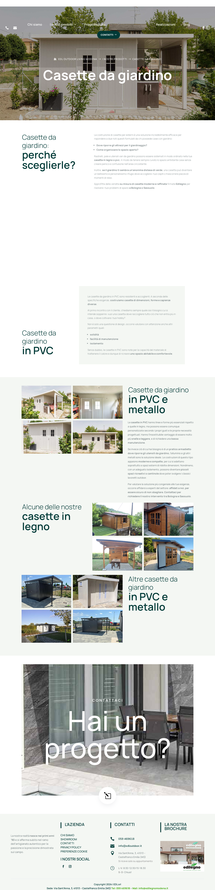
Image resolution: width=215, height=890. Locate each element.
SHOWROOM (69, 831)
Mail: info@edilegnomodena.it (150, 880)
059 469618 (126, 831)
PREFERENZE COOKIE (74, 843)
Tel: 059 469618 (121, 880)
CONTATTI (67, 835)
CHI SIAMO (67, 827)
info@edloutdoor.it (130, 838)
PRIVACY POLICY (71, 839)
